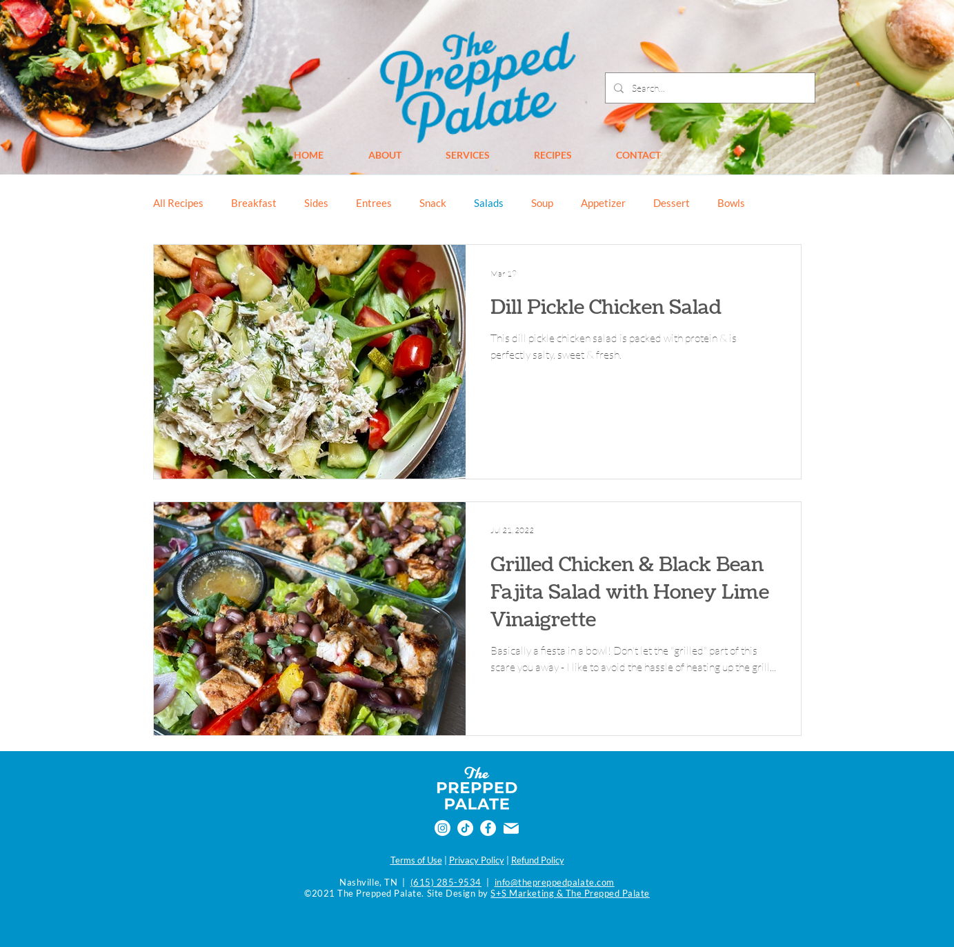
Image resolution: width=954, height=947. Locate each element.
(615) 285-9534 (445, 882)
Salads (489, 203)
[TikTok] (465, 828)
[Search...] (709, 88)
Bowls (731, 203)
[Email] (511, 828)
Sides (316, 203)
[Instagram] (442, 828)
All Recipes (178, 203)
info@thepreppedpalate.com (555, 882)
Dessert (671, 203)
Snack (432, 203)
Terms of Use (416, 860)
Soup (542, 203)
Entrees (374, 203)
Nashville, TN (368, 882)
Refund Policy (537, 860)
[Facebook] (488, 828)
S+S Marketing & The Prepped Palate (570, 893)
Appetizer (603, 203)
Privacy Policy (476, 860)
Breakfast (254, 203)
